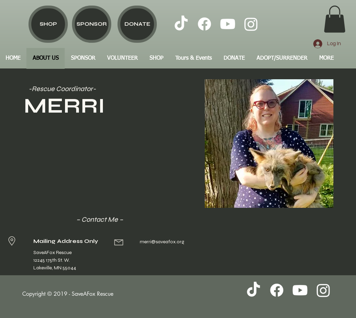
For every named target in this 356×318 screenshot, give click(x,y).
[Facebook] (204, 24)
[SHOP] (48, 24)
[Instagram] (251, 24)
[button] (334, 19)
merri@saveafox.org (162, 242)
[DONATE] (137, 24)
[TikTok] (181, 24)
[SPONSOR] (91, 24)
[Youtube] (227, 24)
